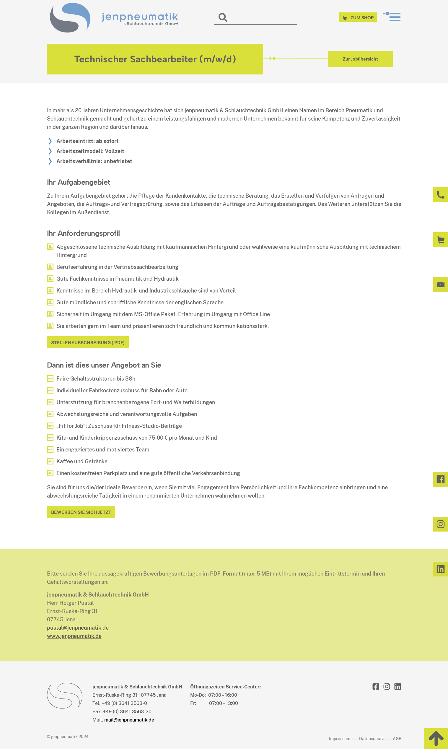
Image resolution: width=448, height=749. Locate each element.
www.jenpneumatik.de (74, 636)
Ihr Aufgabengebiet (78, 182)
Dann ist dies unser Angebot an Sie (104, 364)
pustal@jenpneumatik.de (78, 628)
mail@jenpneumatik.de (129, 720)
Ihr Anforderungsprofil (83, 233)
